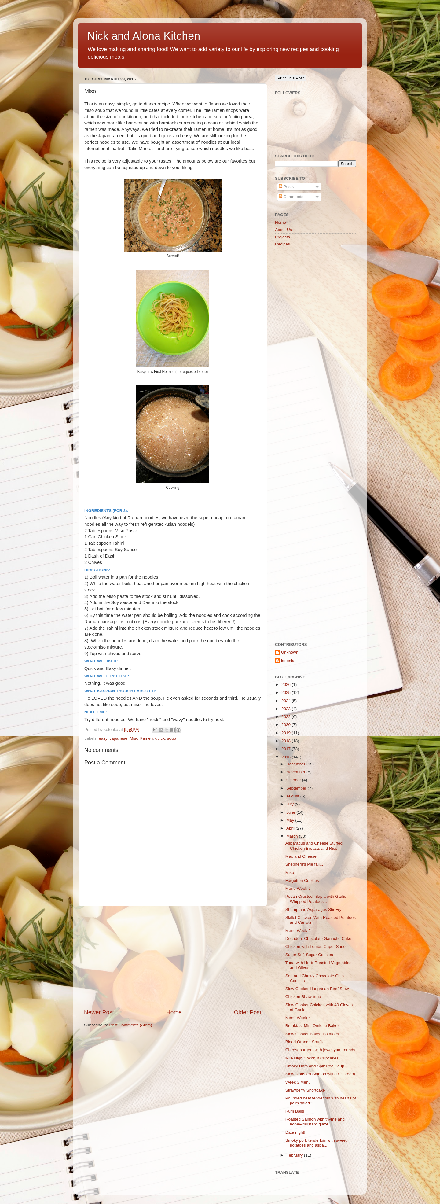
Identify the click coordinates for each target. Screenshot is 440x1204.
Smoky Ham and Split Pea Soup (314, 1066)
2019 (286, 733)
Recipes (282, 244)
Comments (291, 196)
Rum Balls (294, 1111)
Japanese (118, 738)
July (290, 804)
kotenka (288, 660)
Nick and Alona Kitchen (143, 36)
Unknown (289, 652)
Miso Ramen (141, 738)
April (291, 828)
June (291, 812)
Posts (286, 186)
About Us (283, 229)
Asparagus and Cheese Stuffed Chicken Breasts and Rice (314, 845)
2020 (286, 724)
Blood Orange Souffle (305, 1042)
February (295, 1155)
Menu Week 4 (298, 1017)
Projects (282, 237)
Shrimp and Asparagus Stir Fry (313, 909)
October (294, 780)
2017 (286, 748)
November (296, 772)
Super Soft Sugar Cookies (309, 954)
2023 (286, 708)
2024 (286, 700)
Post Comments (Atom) (130, 1025)
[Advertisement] (172, 957)
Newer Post (99, 1012)
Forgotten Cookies (302, 880)
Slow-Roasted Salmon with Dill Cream (320, 1074)
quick (160, 738)
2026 (286, 684)
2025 (286, 692)
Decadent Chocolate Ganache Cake (318, 938)
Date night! (295, 1132)
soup (171, 738)
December (296, 764)
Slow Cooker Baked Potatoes (312, 1034)
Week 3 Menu (298, 1082)
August (293, 796)
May (290, 820)
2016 (286, 757)
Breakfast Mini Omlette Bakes (312, 1025)
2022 (286, 716)
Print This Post (290, 78)
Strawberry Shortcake (305, 1090)
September (297, 788)
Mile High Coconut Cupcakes (312, 1058)
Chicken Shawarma (303, 996)
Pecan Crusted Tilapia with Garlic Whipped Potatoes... (315, 899)
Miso (289, 872)
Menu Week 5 (298, 930)
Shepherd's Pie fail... (304, 864)
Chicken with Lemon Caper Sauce (316, 946)
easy (103, 738)
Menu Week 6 (298, 888)
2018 (286, 740)
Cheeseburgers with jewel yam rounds (320, 1050)
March (292, 836)
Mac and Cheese (301, 856)
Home (174, 1012)
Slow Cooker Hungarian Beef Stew (317, 988)
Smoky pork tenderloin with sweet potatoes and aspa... (316, 1142)
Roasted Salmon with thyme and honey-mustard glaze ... (315, 1121)
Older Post (247, 1012)
